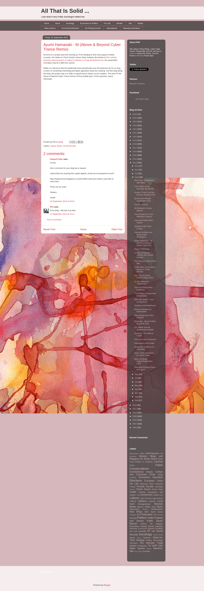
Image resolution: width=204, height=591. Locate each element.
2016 (135, 151)
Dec (137, 166)
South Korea (158, 535)
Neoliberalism (157, 509)
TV (149, 545)
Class (159, 465)
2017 (135, 148)
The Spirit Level (141, 204)
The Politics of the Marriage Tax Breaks (144, 187)
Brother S (139, 462)
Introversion (146, 495)
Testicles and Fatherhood (145, 305)
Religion (159, 524)
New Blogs (136, 511)
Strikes (149, 540)
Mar (137, 393)
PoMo (151, 518)
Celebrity (149, 462)
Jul (136, 378)
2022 (135, 129)
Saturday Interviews (131, 28)
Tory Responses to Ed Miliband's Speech (143, 215)
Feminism (144, 484)
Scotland (159, 528)
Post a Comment (54, 220)
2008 (135, 420)
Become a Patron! (137, 83)
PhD (139, 515)
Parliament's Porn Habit (144, 343)
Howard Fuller (56, 159)
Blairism (143, 456)
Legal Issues (157, 498)
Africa (142, 453)
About (57, 23)
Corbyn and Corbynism (146, 473)
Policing (133, 518)
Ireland (156, 495)
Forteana (159, 484)
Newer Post (49, 229)
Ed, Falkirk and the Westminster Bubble (144, 328)
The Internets (147, 543)
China (132, 465)
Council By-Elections (70, 28)
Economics (144, 477)
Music (59, 146)
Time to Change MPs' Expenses (143, 288)
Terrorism (134, 543)
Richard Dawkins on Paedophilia (142, 310)
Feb (137, 397)
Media (133, 506)
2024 (135, 121)
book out (133, 53)
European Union (153, 481)
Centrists (158, 461)
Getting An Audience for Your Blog (144, 348)
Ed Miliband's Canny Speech (143, 209)
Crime (152, 474)
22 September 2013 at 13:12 (62, 214)
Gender (119, 23)
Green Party (157, 489)
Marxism (158, 504)
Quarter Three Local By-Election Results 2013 (144, 193)
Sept (137, 177)
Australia (133, 456)
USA (160, 545)
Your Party (138, 551)
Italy (161, 495)
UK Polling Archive (93, 28)
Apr (136, 389)
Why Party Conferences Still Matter (144, 181)
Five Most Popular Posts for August (144, 368)
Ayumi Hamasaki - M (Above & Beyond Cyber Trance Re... (143, 243)
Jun (136, 382)
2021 (135, 133)
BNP (141, 459)
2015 (135, 155)
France (133, 487)
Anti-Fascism (152, 453)
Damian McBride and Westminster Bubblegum (143, 234)
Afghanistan (134, 453)
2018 (135, 144)
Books (140, 23)
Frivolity (141, 486)
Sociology (70, 23)
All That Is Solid (142, 99)
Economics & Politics (89, 23)
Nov (137, 170)
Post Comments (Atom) (89, 237)
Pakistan (133, 515)
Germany (159, 487)
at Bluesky (139, 55)
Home (46, 23)
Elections (136, 480)
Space (132, 538)
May (137, 385)
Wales (149, 548)
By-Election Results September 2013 (142, 199)
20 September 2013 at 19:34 (62, 201)
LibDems (142, 501)
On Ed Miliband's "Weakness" (141, 282)
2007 (135, 424)
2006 (135, 427)
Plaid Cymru (158, 515)
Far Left (107, 23)
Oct (136, 173)
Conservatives (139, 468)
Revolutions (135, 526)
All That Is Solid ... (65, 11)
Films (151, 484)
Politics (142, 517)
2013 (135, 163)
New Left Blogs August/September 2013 (143, 361)
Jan (136, 400)
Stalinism (147, 538)
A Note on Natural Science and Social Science (143, 255)
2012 (135, 405)
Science (151, 528)
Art (161, 453)
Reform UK (147, 524)
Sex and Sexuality (138, 531)
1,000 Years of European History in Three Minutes (144, 269)
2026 (135, 114)
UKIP (154, 545)
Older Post (117, 229)
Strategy (140, 540)
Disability (133, 477)
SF (148, 531)
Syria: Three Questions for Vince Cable (144, 354)
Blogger (107, 585)
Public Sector (155, 521)
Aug (137, 374)
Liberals (152, 501)
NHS (146, 512)
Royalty (144, 526)
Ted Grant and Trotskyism (145, 339)
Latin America (146, 498)
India (138, 495)
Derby (160, 474)
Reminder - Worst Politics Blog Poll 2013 (145, 322)
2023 (135, 125)
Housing (142, 492)
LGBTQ (133, 501)
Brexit (154, 459)
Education (158, 477)
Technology (158, 540)
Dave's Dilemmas (141, 249)
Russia (151, 526)
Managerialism (144, 504)
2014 (135, 159)
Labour (53, 146)
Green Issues (143, 489)
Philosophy (146, 514)
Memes (140, 507)
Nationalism (135, 509)
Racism (133, 523)
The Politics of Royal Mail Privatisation (145, 294)
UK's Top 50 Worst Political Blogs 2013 (143, 276)
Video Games (50, 28)
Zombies (146, 551)
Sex (130, 23)
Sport (139, 538)
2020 (135, 136)
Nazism (145, 509)
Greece (132, 489)
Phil (52, 207)
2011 (135, 409)
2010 (135, 412)
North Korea (157, 512)
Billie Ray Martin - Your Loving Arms (144, 300)
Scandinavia (142, 528)
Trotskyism (142, 546)
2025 (135, 118)
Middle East (150, 507)
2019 (135, 140)
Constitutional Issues (141, 472)
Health (133, 492)
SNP (153, 531)
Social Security (69, 146)
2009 (135, 416)
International (112, 28)
